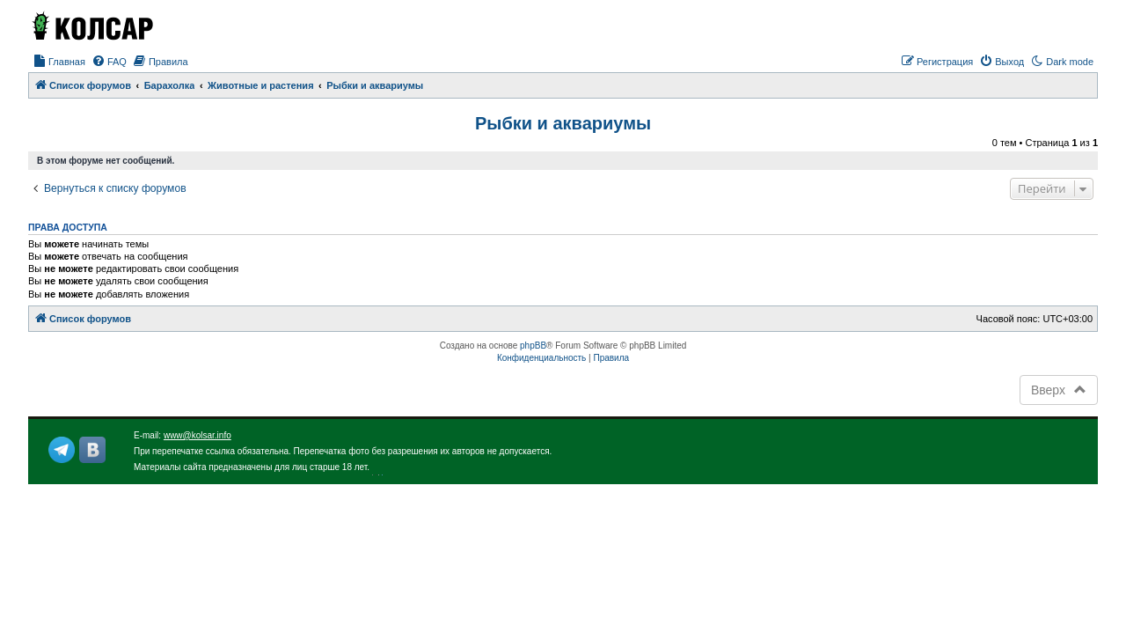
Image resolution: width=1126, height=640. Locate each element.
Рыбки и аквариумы (563, 123)
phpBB (533, 345)
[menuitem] (59, 61)
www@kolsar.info (197, 435)
